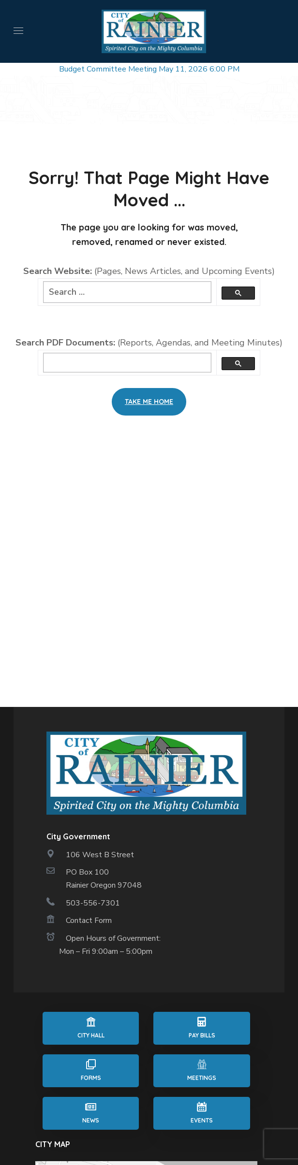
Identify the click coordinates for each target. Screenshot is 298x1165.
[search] (127, 362)
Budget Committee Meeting (108, 69)
